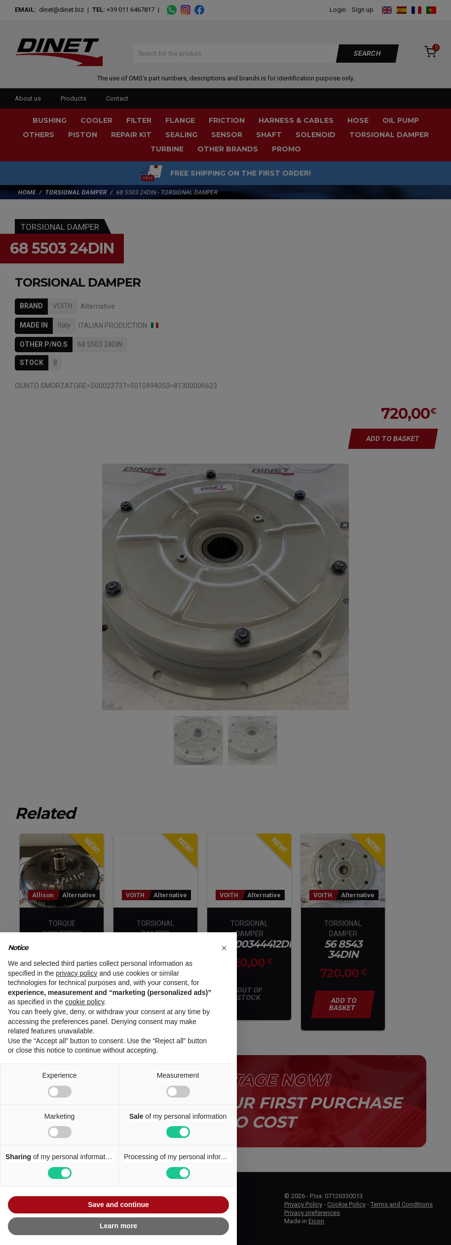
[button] (224, 948)
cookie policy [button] (84, 1002)
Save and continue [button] (118, 1204)
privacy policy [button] (76, 973)
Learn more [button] (118, 1226)
